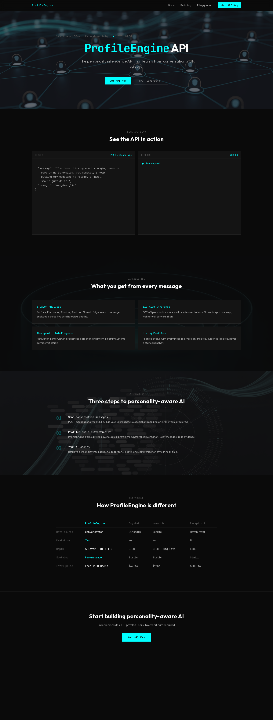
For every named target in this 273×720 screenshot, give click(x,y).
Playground (204, 5)
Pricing (185, 5)
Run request (150, 163)
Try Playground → (151, 80)
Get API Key (229, 5)
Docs (171, 5)
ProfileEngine (42, 5)
